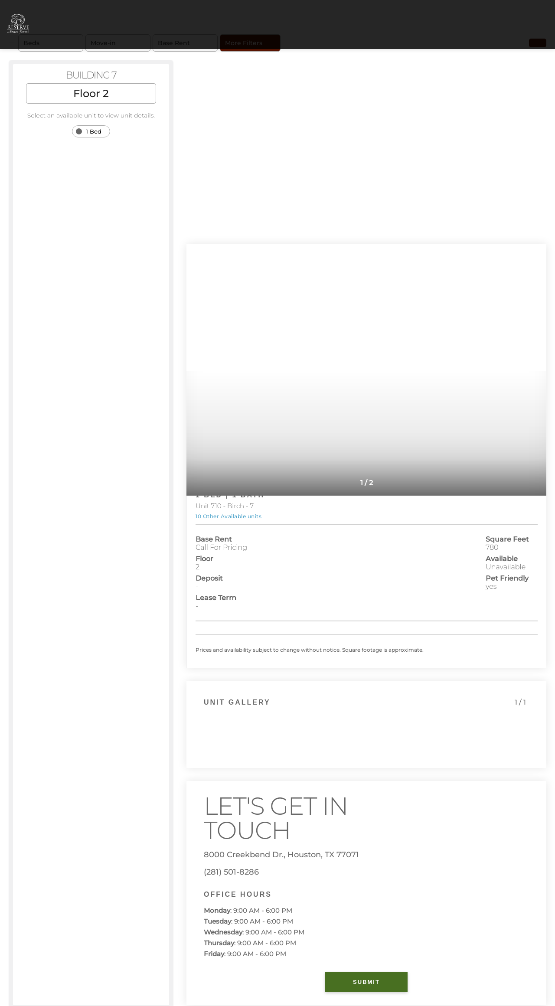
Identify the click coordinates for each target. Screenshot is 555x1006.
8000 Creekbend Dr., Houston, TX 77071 (281, 854)
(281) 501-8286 (231, 872)
